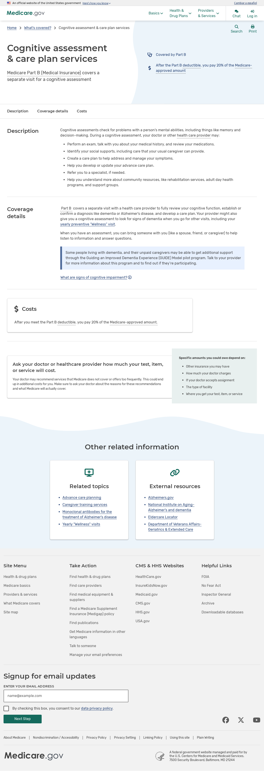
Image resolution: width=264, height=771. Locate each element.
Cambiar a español (245, 3)
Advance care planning (81, 497)
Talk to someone (83, 646)
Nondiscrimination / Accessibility (56, 737)
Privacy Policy (96, 737)
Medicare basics (17, 585)
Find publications (84, 623)
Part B (66, 208)
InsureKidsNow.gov (151, 585)
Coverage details (52, 111)
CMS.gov (143, 603)
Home (12, 28)
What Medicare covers (22, 603)
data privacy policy (97, 708)
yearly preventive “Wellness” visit (87, 224)
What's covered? (37, 28)
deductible (192, 65)
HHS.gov (143, 612)
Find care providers (86, 585)
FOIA (205, 577)
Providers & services (20, 594)
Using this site (180, 737)
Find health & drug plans (90, 577)
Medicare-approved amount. (133, 322)
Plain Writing (205, 737)
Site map (11, 612)
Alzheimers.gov (161, 497)
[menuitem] (155, 13)
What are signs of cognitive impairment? (96, 277)
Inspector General (216, 594)
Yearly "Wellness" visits (81, 524)
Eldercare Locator (163, 517)
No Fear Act (211, 585)
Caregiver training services (84, 505)
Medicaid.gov (147, 594)
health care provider (194, 135)
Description (17, 111)
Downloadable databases (222, 612)
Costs (82, 111)
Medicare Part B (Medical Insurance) (44, 72)
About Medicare (15, 737)
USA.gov (143, 621)
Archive (208, 603)
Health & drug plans (20, 577)
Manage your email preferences (96, 655)
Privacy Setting (125, 738)
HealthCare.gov (148, 577)
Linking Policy (153, 737)
